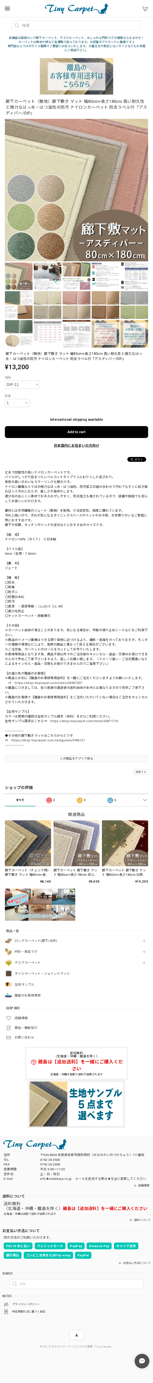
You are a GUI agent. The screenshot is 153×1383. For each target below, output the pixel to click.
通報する (140, 772)
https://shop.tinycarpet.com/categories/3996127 (48, 740)
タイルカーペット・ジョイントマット (42, 973)
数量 (8, 396)
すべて (20, 800)
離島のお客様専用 (28, 995)
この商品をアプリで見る (76, 758)
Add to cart (76, 432)
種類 (8, 377)
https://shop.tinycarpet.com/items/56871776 (84, 721)
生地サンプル (24, 984)
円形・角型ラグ (26, 952)
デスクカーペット (28, 962)
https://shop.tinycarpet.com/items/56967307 (48, 683)
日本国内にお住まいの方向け (76, 445)
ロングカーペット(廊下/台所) (36, 941)
